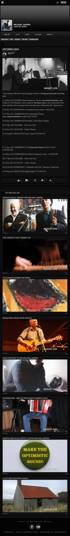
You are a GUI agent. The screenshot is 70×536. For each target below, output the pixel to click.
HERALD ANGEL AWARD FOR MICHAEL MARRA (23, 198)
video (27, 34)
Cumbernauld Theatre (36, 147)
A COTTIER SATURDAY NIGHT (15, 478)
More (50, 34)
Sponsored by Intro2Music (53, 532)
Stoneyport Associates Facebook (52, 93)
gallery (38, 34)
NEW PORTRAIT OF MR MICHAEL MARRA (20, 358)
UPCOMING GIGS (34, 39)
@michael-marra (20, 26)
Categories (17, 39)
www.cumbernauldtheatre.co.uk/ (14, 117)
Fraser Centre (29, 171)
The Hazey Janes (40, 103)
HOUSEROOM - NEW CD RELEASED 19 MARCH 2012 (25, 398)
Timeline (7, 34)
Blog (11, 39)
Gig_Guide (24, 39)
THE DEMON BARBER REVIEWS (16, 278)
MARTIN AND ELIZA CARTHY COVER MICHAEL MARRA (26, 438)
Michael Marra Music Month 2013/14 (17, 318)
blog (18, 34)
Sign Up (63, 2)
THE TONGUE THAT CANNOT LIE (17, 238)
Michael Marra (4, 39)
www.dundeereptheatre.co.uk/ (52, 100)
